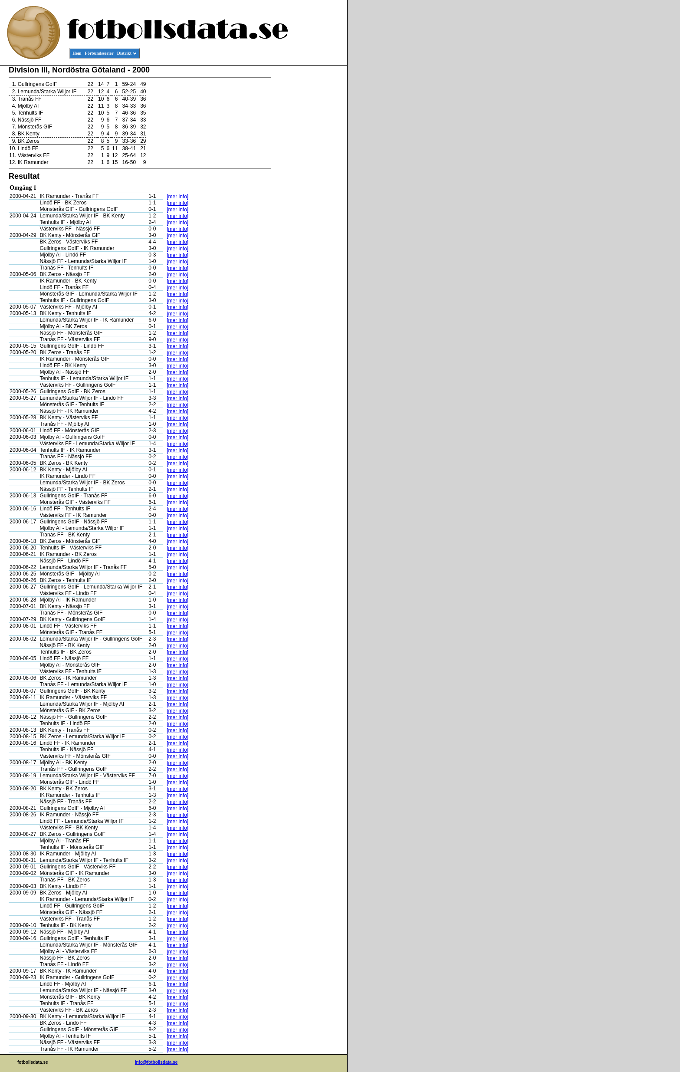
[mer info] (177, 197)
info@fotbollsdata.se (156, 1062)
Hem (77, 53)
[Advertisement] (308, 198)
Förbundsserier (99, 53)
